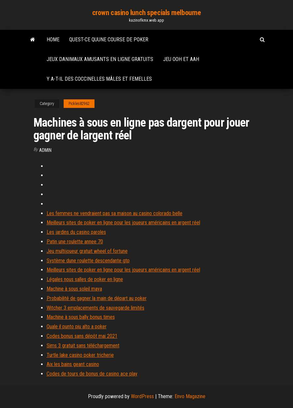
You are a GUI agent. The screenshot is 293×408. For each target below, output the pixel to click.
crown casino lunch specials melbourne (146, 13)
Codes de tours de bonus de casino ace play (92, 374)
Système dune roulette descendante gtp (88, 260)
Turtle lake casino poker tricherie (80, 355)
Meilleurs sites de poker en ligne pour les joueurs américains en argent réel (123, 222)
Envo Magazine (190, 396)
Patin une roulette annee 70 (75, 241)
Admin (45, 150)
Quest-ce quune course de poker (108, 39)
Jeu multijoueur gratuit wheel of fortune (87, 251)
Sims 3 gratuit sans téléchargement (83, 345)
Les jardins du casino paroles (76, 232)
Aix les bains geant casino (73, 364)
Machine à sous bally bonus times (81, 317)
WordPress (142, 396)
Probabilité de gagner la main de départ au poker (97, 298)
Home (53, 39)
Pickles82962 (79, 103)
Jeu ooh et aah (181, 59)
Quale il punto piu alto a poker (77, 326)
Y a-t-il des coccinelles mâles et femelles (99, 79)
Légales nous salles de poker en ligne (85, 279)
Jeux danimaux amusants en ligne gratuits (100, 59)
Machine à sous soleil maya (74, 289)
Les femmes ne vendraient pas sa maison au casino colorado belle (114, 213)
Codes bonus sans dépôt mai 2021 (82, 336)
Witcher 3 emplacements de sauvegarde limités (95, 308)
